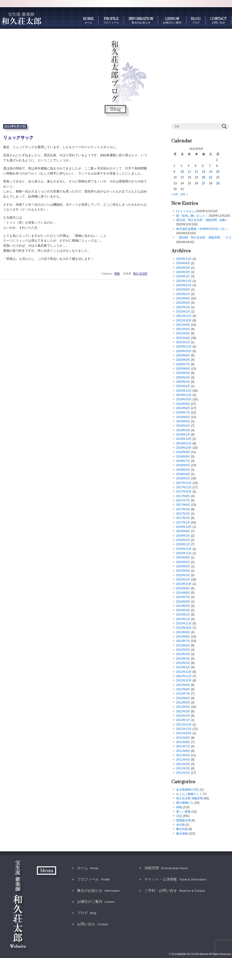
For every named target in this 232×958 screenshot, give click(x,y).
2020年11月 (184, 346)
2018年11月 (184, 443)
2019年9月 (183, 404)
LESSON (172, 20)
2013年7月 (183, 641)
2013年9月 (183, 632)
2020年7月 (183, 364)
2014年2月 (183, 614)
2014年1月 (183, 619)
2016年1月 (183, 544)
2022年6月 (183, 302)
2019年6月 (183, 417)
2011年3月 (183, 764)
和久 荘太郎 (140, 273)
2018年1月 (183, 478)
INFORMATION (141, 20)
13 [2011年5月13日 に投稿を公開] (203, 171)
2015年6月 (183, 562)
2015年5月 (183, 566)
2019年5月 (183, 421)
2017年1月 (183, 522)
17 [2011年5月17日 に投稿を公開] (182, 177)
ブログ (86, 913)
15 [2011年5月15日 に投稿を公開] (217, 171)
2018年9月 (183, 452)
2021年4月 (183, 338)
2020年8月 (183, 359)
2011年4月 (183, 759)
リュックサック (18, 137)
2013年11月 (184, 623)
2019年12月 (184, 390)
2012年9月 (183, 685)
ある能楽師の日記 (187, 789)
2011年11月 (184, 729)
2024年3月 (183, 267)
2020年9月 (183, 355)
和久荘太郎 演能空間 (189, 798)
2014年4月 (183, 610)
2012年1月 (183, 720)
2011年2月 (183, 768)
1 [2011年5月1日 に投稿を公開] (217, 160)
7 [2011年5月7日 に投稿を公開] (210, 166)
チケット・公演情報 (175, 879)
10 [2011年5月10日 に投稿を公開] (182, 171)
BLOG (196, 20)
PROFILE (111, 20)
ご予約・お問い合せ (174, 890)
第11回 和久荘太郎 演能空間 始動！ (202, 220)
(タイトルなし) (185, 211)
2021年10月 (184, 320)
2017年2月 (183, 518)
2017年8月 (183, 496)
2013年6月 (183, 645)
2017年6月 (183, 504)
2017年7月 (183, 500)
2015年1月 (183, 579)
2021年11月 (184, 316)
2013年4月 (183, 654)
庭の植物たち (185, 802)
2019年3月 (183, 430)
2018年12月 (184, 439)
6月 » (184, 194)
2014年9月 (183, 588)
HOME (88, 20)
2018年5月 (183, 469)
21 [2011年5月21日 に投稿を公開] (210, 177)
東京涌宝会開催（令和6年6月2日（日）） (203, 229)
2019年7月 (183, 412)
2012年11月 (184, 676)
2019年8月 (183, 408)
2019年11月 (184, 395)
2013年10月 (184, 627)
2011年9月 (183, 737)
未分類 (180, 824)
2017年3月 (183, 513)
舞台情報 (182, 833)
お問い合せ (92, 924)
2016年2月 (183, 540)
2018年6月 (183, 465)
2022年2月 (183, 307)
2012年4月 (183, 706)
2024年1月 (183, 276)
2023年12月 (184, 281)
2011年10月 (184, 733)
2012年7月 (183, 693)
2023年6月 (183, 289)
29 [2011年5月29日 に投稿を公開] (217, 183)
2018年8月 (183, 456)
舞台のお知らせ (98, 890)
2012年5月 (183, 702)
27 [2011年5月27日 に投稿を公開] (203, 183)
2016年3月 (183, 535)
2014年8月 (183, 592)
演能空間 (166, 868)
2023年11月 (184, 285)
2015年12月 (184, 549)
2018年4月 (183, 474)
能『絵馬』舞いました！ (192, 215)
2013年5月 (183, 649)
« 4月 (174, 194)
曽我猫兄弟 (183, 820)
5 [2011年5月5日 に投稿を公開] (195, 166)
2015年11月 (184, 553)
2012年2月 (183, 715)
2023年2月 (183, 294)
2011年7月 (183, 746)
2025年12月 (184, 259)
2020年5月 (183, 373)
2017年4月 (183, 509)
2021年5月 (183, 333)
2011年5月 (183, 755)
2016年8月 (183, 531)
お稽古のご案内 (95, 902)
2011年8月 (183, 742)
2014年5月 (183, 606)
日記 (179, 816)
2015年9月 (183, 557)
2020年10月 (184, 351)
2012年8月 (183, 689)
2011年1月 (183, 772)
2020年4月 (183, 377)
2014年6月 (183, 601)
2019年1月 (183, 434)
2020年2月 (183, 381)
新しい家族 (183, 811)
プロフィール (93, 879)
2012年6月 (183, 698)
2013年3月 (183, 658)
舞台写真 (182, 829)
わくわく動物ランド (189, 794)
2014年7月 (183, 597)
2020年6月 (183, 368)
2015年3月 (183, 575)
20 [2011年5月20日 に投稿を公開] (203, 177)
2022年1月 (183, 311)
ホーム (87, 868)
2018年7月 (183, 461)
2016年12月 (184, 526)
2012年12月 (184, 672)
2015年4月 (183, 570)
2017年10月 (184, 491)
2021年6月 (183, 329)
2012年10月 (184, 680)
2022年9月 (183, 298)
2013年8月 (183, 636)
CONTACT (218, 20)
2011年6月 (183, 751)
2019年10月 (184, 399)
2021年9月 (183, 324)
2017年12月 (184, 483)
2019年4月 (183, 425)
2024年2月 (183, 272)
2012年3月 (183, 711)
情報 (117, 273)
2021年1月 (183, 342)
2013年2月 (183, 663)
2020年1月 (183, 386)
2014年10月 (184, 584)
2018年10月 (184, 447)
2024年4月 (183, 263)
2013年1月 (183, 667)
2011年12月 (184, 724)
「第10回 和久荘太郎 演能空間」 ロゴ (204, 237)
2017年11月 (184, 487)
